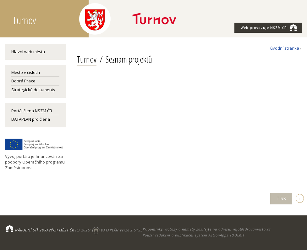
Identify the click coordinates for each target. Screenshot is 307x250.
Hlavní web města (28, 51)
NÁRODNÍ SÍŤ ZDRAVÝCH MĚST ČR (44, 230)
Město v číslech (25, 72)
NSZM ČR (269, 27)
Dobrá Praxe (23, 81)
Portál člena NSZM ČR (31, 111)
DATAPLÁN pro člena (30, 119)
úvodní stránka (284, 48)
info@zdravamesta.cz (252, 229)
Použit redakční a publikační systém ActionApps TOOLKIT (193, 235)
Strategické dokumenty (33, 89)
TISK (281, 198)
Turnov (86, 59)
